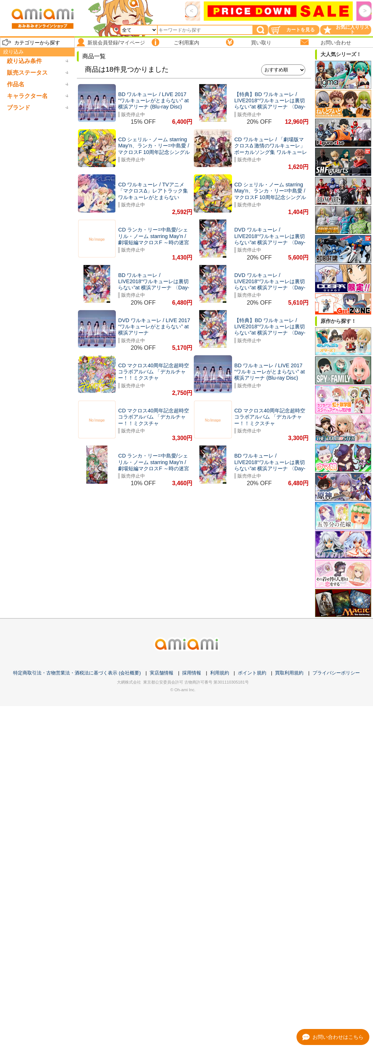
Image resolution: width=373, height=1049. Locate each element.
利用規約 (219, 673)
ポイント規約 (252, 673)
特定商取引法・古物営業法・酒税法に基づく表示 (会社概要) (77, 673)
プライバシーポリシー (336, 673)
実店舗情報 (161, 673)
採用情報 (191, 673)
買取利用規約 (289, 673)
